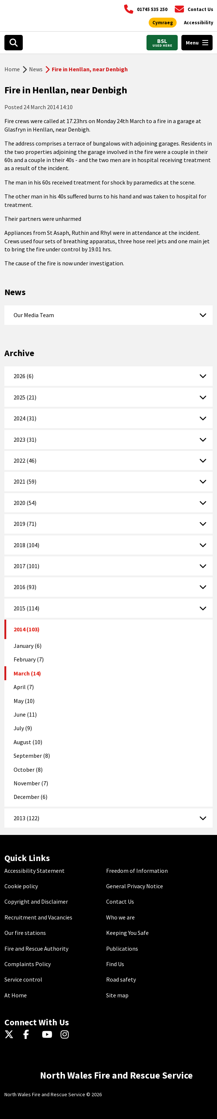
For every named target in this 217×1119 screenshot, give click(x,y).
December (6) (30, 796)
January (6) (27, 645)
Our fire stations (25, 932)
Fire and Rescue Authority (36, 948)
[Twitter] (10, 1035)
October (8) (28, 769)
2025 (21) (25, 397)
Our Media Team (34, 315)
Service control (23, 979)
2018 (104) (26, 545)
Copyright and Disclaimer (36, 901)
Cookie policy (21, 886)
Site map (117, 995)
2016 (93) (25, 587)
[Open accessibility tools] (198, 22)
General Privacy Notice (134, 886)
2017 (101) (26, 566)
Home (12, 69)
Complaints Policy (27, 964)
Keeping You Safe (127, 932)
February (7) (29, 659)
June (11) (25, 714)
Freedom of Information (137, 870)
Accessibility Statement (34, 870)
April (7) (24, 687)
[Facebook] (29, 1035)
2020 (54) (25, 502)
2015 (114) (26, 608)
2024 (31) (25, 418)
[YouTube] (48, 1035)
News (36, 69)
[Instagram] (67, 1035)
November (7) (31, 783)
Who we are (120, 917)
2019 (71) (25, 523)
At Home (15, 995)
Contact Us (120, 901)
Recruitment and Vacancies (38, 917)
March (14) (27, 673)
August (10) (28, 742)
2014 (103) (27, 629)
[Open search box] (13, 42)
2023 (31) (25, 439)
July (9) (23, 728)
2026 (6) (23, 376)
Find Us (115, 964)
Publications (122, 948)
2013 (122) (26, 818)
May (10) (24, 700)
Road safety (121, 979)
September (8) (32, 755)
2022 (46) (25, 460)
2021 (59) (25, 481)
